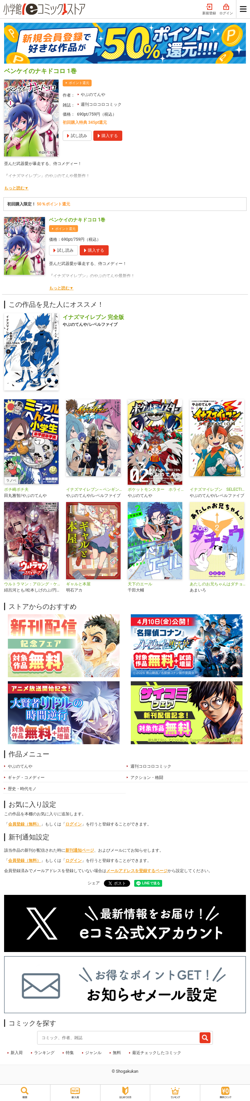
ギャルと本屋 (78, 584)
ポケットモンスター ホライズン (156, 489)
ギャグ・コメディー (26, 777)
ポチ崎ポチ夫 (16, 489)
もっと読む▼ (16, 188)
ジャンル (93, 1052)
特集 (70, 1052)
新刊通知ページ (79, 850)
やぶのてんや (93, 94)
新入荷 (17, 1052)
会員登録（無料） (24, 824)
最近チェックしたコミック (156, 1052)
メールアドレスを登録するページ (137, 870)
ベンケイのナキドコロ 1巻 (77, 219)
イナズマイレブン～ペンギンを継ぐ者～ (94, 489)
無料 (117, 1052)
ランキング (44, 1052)
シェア (94, 883)
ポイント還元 (79, 83)
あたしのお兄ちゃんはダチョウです (218, 584)
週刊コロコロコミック (101, 104)
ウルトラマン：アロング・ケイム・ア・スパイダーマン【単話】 (32, 584)
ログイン (226, 9)
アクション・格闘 (146, 777)
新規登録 (209, 9)
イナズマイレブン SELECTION (218, 489)
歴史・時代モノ (22, 788)
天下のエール (140, 584)
